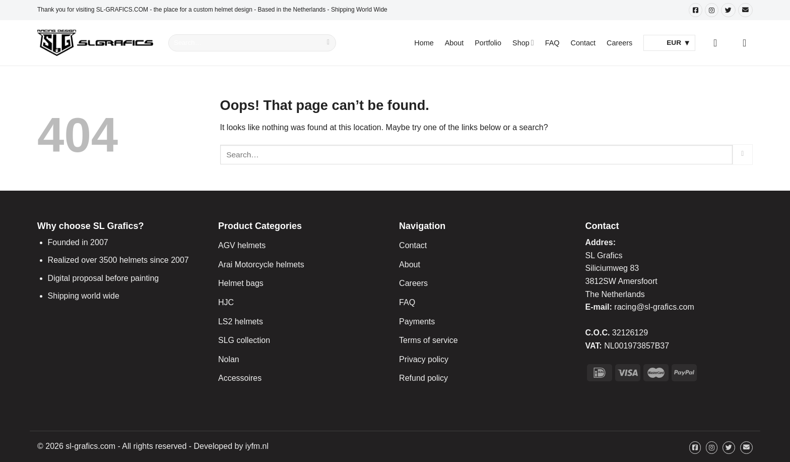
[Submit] (328, 43)
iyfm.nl (257, 446)
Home (423, 43)
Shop (523, 42)
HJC (226, 302)
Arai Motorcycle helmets (261, 264)
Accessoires (239, 378)
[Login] (718, 43)
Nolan (228, 359)
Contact (583, 43)
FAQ (552, 43)
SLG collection (244, 340)
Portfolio (488, 43)
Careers (619, 43)
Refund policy (423, 378)
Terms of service (428, 340)
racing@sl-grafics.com (654, 307)
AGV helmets (242, 245)
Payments (417, 321)
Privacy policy (423, 359)
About (454, 43)
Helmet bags (241, 283)
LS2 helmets (240, 321)
